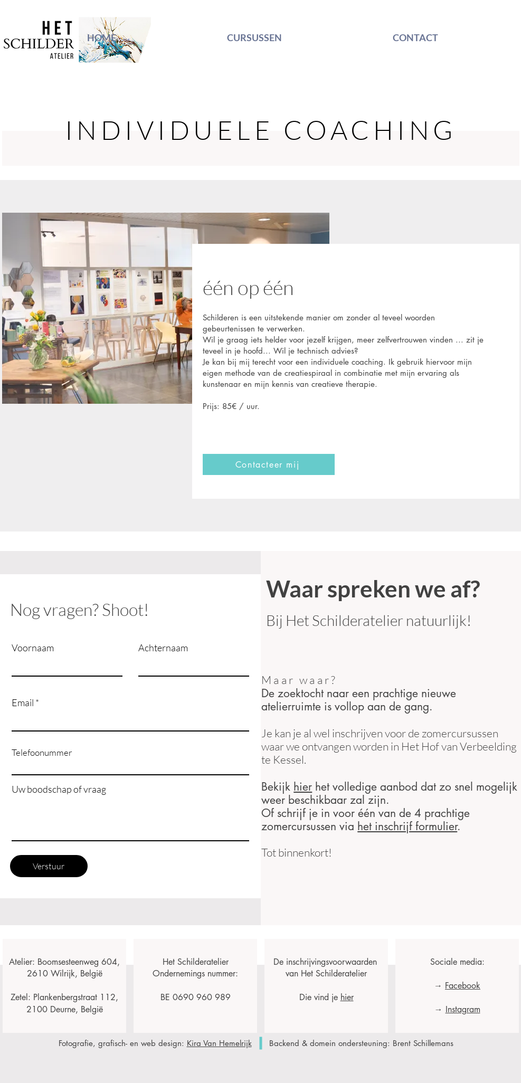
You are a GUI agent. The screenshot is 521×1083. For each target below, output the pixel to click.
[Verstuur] (49, 866)
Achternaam (163, 647)
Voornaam (33, 647)
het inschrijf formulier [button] (407, 826)
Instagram (462, 1009)
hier (302, 787)
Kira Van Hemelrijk (219, 1043)
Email (23, 702)
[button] (269, 464)
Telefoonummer (42, 752)
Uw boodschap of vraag (59, 789)
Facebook (462, 985)
